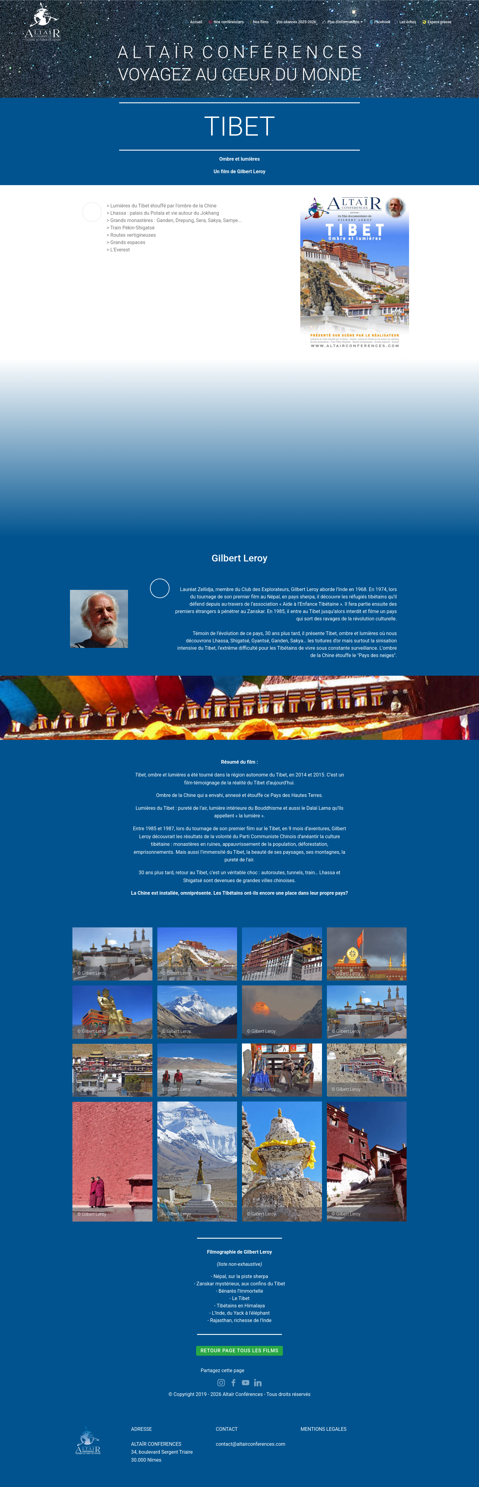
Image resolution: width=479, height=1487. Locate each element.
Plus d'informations (340, 22)
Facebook (379, 22)
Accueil (194, 22)
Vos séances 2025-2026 (296, 22)
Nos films (259, 22)
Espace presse (437, 22)
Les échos (406, 22)
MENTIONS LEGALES (323, 1429)
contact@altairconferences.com (251, 1444)
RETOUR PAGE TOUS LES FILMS (239, 1351)
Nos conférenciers (226, 22)
